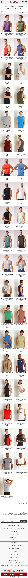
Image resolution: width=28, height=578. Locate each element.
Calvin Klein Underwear (13, 512)
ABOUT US (3, 565)
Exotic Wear (14, 548)
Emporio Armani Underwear (16, 514)
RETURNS (9, 565)
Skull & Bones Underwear (22, 513)
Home (6, 6)
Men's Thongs (21, 512)
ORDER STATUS (17, 567)
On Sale (14, 551)
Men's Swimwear (7, 513)
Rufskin (23, 514)
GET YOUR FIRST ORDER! (15, 574)
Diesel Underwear (6, 514)
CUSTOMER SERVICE (16, 565)
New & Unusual (14, 526)
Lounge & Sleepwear (14, 545)
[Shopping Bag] (26, 2)
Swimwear (14, 537)
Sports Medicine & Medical (14, 528)
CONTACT (24, 565)
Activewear (14, 543)
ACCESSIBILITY (10, 567)
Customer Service (14, 554)
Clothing (14, 540)
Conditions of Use (15, 576)
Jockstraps (13, 513)
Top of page (13, 557)
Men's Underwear (4, 512)
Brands (14, 531)
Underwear (14, 534)
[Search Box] (23, 2)
